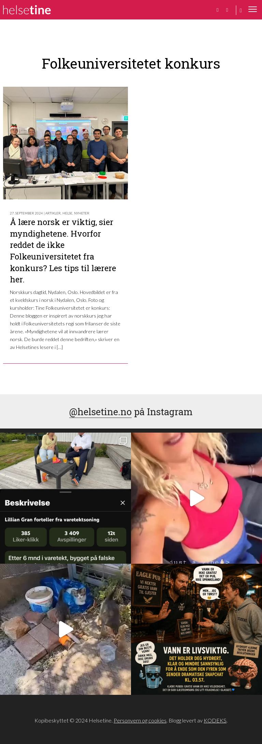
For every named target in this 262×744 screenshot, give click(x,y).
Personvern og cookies (140, 720)
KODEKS (215, 720)
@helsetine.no (100, 411)
